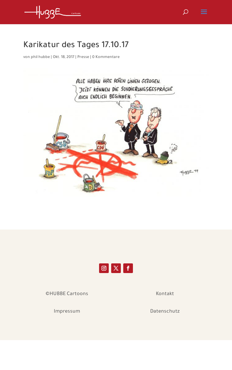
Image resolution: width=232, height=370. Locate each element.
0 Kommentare (106, 57)
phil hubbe (40, 57)
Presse (83, 57)
